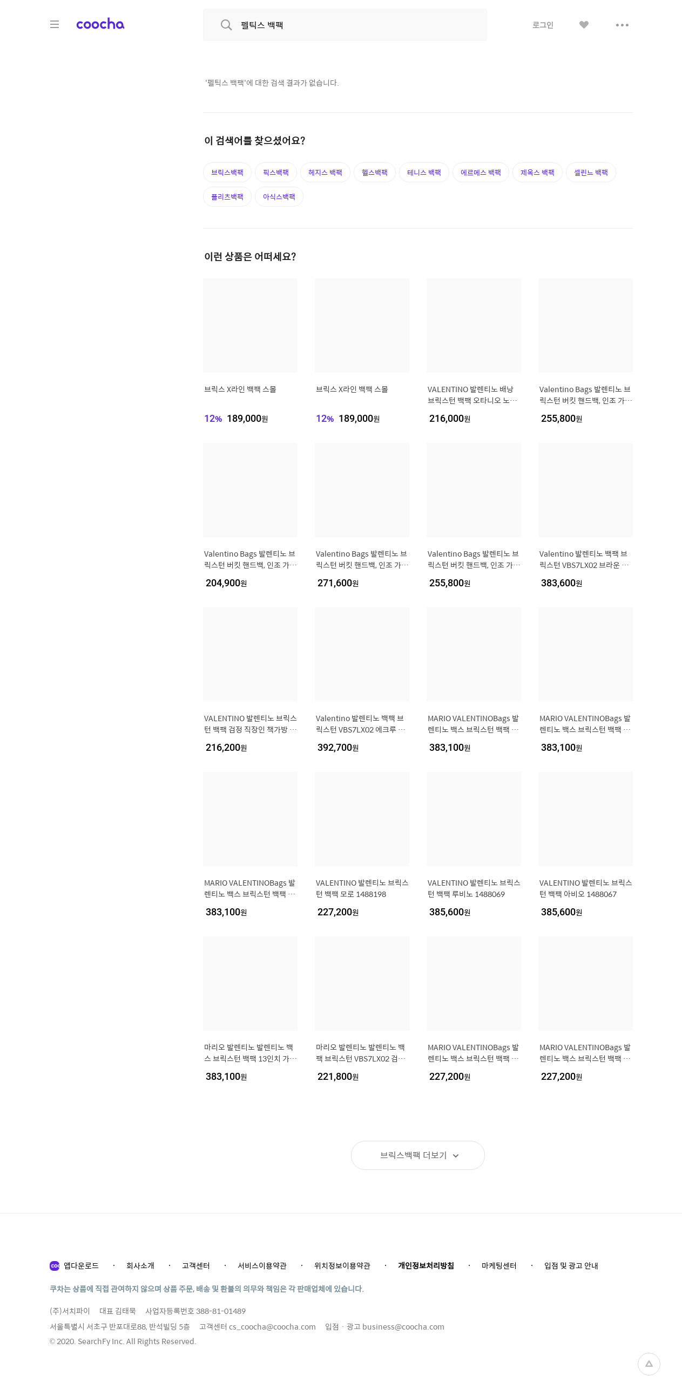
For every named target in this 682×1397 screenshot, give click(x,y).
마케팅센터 (499, 1265)
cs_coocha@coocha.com (272, 1326)
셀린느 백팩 (591, 172)
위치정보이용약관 (342, 1265)
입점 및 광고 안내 (571, 1265)
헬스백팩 (375, 172)
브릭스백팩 (227, 172)
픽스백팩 (276, 172)
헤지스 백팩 (325, 172)
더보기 (413, 1155)
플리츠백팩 (227, 196)
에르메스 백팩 (481, 172)
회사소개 (140, 1265)
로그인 (542, 25)
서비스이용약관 (262, 1265)
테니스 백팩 (424, 172)
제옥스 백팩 (538, 172)
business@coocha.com (403, 1326)
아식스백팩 (279, 196)
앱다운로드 (81, 1265)
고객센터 (196, 1265)
